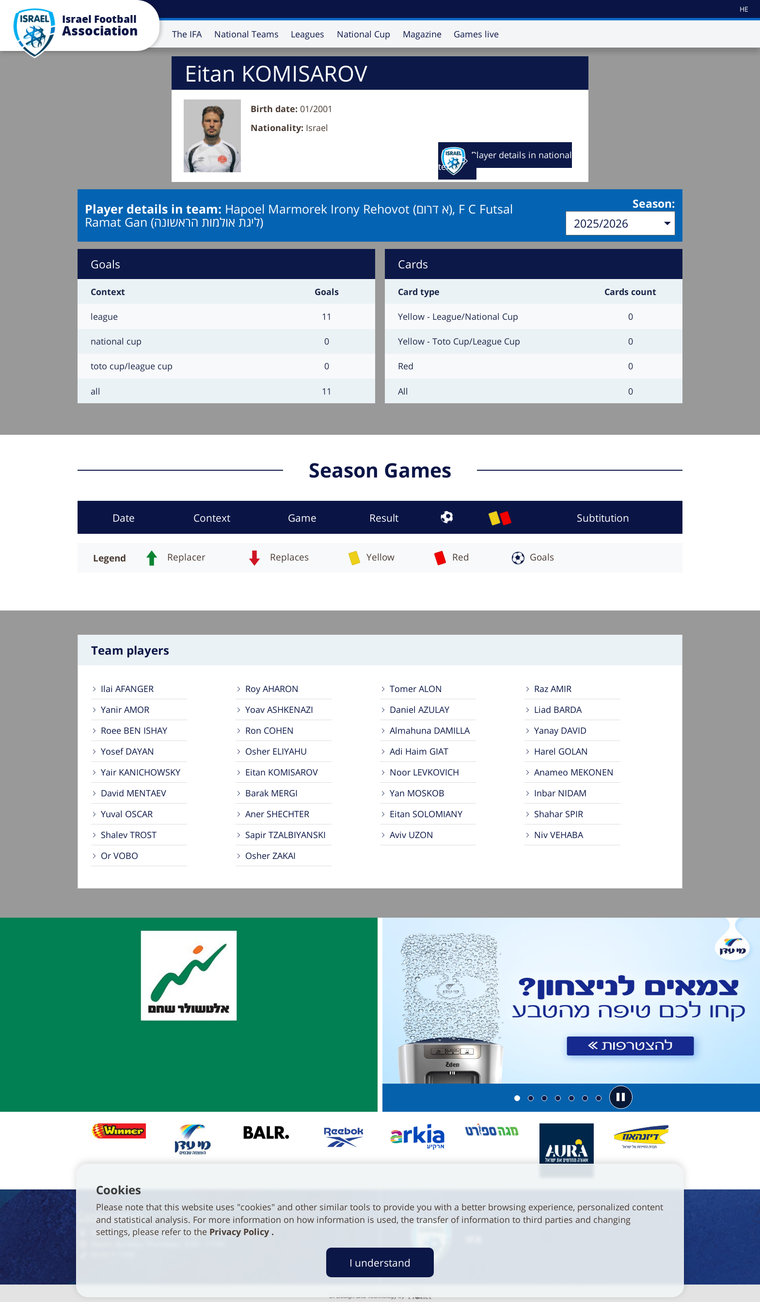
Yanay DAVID (560, 729)
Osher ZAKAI (270, 854)
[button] (621, 1096)
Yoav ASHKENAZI (279, 708)
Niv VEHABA (558, 834)
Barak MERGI (271, 792)
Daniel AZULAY (419, 708)
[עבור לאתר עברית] (743, 9)
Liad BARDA (558, 708)
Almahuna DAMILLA (430, 729)
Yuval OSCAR (127, 813)
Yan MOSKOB (417, 792)
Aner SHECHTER (277, 813)
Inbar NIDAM (560, 792)
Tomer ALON (416, 687)
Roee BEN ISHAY (134, 729)
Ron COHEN (269, 729)
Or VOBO (119, 854)
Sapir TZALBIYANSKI (285, 834)
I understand (380, 1262)
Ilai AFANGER (127, 687)
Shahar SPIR (558, 813)
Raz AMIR (552, 687)
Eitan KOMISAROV (281, 771)
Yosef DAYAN (127, 750)
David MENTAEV (133, 792)
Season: (654, 204)
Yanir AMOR (125, 708)
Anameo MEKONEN (574, 771)
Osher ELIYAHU (276, 750)
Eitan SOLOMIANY (426, 813)
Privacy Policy (240, 1231)
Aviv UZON (411, 834)
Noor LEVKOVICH (424, 771)
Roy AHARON (272, 687)
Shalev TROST (129, 834)
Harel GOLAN (561, 750)
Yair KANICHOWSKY (140, 771)
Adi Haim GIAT (419, 750)
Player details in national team (505, 161)
